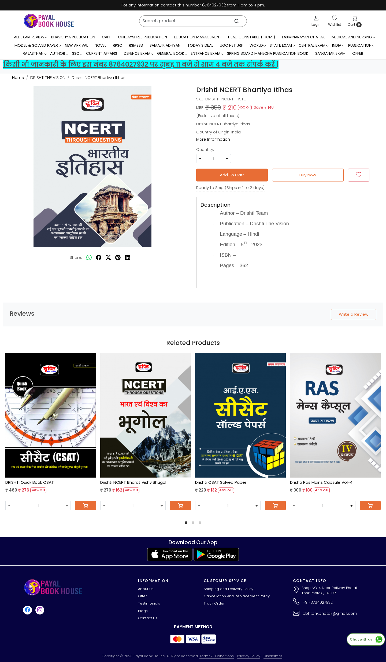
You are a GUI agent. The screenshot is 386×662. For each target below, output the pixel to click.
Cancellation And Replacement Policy (237, 596)
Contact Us (147, 618)
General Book (172, 53)
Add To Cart (232, 175)
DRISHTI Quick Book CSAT (29, 482)
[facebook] (98, 257)
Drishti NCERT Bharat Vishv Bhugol (133, 482)
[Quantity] (38, 505)
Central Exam (313, 45)
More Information (213, 139)
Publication (361, 45)
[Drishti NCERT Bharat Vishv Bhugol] (145, 415)
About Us (146, 588)
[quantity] (213, 158)
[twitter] (108, 257)
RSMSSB (136, 45)
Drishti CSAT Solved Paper (220, 482)
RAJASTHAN (34, 53)
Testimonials (149, 603)
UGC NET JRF (231, 45)
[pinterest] (118, 257)
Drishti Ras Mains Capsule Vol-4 (321, 482)
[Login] (316, 20)
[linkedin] (127, 257)
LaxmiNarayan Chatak (303, 37)
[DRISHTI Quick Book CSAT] (50, 415)
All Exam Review (30, 37)
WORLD (258, 45)
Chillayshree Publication (142, 37)
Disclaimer (272, 656)
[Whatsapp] (89, 257)
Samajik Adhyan (165, 45)
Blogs (143, 610)
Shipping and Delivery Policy (228, 588)
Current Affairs (101, 53)
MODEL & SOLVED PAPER (37, 45)
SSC (77, 53)
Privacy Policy (248, 656)
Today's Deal (200, 45)
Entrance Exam (207, 53)
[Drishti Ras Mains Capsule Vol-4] (335, 415)
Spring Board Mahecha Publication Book (267, 53)
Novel (100, 45)
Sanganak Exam (330, 53)
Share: (76, 257)
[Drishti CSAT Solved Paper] (240, 415)
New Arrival (76, 45)
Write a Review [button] (353, 314)
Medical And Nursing (353, 37)
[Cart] (85, 505)
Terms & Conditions (216, 656)
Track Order (214, 603)
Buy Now (307, 175)
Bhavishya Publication (73, 37)
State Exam (282, 45)
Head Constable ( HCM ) (251, 37)
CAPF (106, 37)
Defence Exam (138, 53)
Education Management (197, 37)
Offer (357, 53)
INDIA (338, 45)
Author (59, 53)
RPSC (117, 45)
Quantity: (205, 149)
